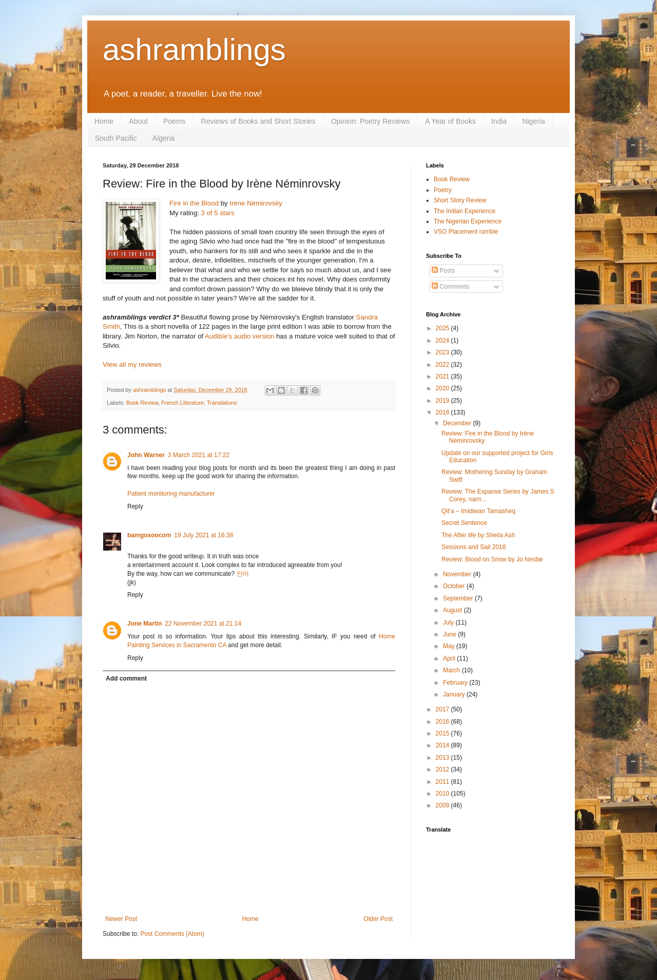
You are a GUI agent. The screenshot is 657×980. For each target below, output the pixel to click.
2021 (443, 376)
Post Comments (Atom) (172, 933)
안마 (243, 573)
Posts (443, 270)
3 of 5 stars (218, 213)
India (499, 121)
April (450, 658)
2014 (443, 745)
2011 (443, 781)
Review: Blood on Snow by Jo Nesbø (492, 559)
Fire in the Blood (194, 203)
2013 (443, 757)
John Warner (146, 455)
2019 (443, 400)
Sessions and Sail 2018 (473, 547)
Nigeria (533, 121)
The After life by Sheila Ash (478, 535)
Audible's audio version (239, 336)
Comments (450, 286)
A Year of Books (450, 121)
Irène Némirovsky (255, 203)
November (458, 574)
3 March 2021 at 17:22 (198, 455)
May (449, 646)
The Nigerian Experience (467, 221)
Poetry (443, 190)
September (459, 598)
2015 (443, 733)
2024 (443, 340)
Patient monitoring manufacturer (171, 493)
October (455, 586)
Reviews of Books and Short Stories (258, 121)
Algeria (163, 138)
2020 (443, 388)
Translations (222, 403)
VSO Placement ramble (466, 231)
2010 (443, 793)
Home (103, 121)
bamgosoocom (149, 535)
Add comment (126, 678)
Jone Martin (144, 623)
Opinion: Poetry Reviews (370, 121)
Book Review (142, 403)
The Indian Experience (464, 211)
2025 (443, 328)
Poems (174, 121)
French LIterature (182, 403)
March (452, 670)
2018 (443, 412)
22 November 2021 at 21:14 (203, 623)
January (455, 694)
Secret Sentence (464, 522)
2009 (443, 805)
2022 (443, 364)
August (453, 610)
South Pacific (116, 138)
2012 (443, 769)
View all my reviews (132, 364)
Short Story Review (460, 200)
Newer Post (121, 918)
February (456, 682)
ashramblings (194, 49)
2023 (443, 352)
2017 (443, 709)
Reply (135, 506)
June (450, 634)
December (458, 423)
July (449, 622)
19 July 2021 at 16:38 (203, 535)
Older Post (378, 918)
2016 (443, 721)
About (138, 121)
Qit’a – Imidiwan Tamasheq (478, 511)
